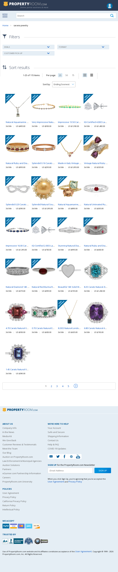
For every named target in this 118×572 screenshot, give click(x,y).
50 (66, 75)
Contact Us (53, 440)
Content (3, 42)
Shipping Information (58, 436)
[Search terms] (66, 15)
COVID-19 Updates (57, 448)
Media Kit (7, 436)
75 (73, 75)
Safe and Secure (56, 432)
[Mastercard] (21, 526)
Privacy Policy (9, 497)
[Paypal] (6, 526)
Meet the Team (10, 448)
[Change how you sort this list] (63, 84)
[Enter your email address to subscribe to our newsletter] (70, 470)
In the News (8, 432)
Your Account (54, 427)
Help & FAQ (53, 444)
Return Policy (9, 505)
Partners (6, 469)
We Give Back (9, 440)
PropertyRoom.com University (17, 481)
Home (5, 25)
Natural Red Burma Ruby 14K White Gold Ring (54, 287)
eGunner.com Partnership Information (21, 473)
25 (60, 75)
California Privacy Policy (14, 501)
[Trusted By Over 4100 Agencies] (29, 541)
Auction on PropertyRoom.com (17, 456)
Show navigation (5, 15)
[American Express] (29, 526)
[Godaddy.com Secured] (41, 541)
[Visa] (14, 526)
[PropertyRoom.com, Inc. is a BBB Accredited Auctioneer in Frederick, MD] (13, 540)
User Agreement (10, 492)
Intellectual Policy (11, 509)
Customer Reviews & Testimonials (19, 444)
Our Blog (6, 452)
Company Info (9, 427)
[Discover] (37, 526)
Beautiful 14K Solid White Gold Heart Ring (78, 287)
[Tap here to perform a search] (112, 16)
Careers (6, 477)
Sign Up (103, 470)
